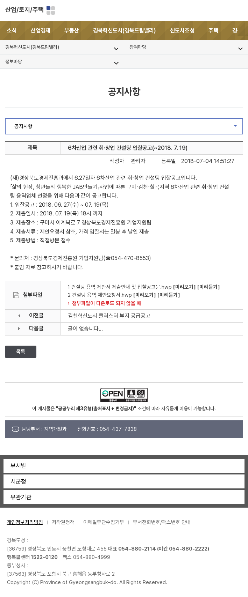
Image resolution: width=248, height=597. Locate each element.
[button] (243, 30)
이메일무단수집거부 (103, 522)
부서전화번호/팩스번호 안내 (162, 522)
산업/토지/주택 (24, 9)
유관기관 (20, 497)
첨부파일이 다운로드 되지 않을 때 (106, 303)
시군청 (18, 481)
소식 (12, 30)
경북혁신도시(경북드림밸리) (124, 30)
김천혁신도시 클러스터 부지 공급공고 (109, 315)
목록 (20, 351)
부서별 (18, 465)
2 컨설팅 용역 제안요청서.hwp (100, 295)
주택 (213, 30)
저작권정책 (63, 522)
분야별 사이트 (51, 10)
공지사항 (128, 128)
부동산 (71, 30)
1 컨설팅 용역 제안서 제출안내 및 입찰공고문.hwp (120, 287)
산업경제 (40, 30)
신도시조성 (182, 30)
